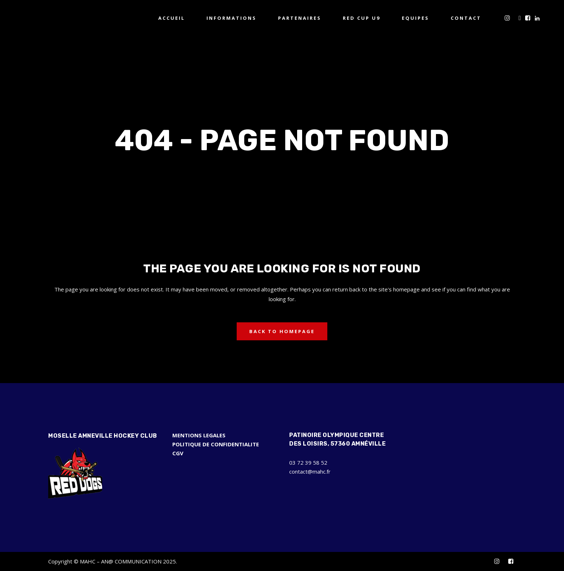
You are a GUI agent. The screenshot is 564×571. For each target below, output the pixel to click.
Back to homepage (282, 331)
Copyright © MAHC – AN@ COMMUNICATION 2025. (112, 561)
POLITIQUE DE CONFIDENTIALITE (215, 444)
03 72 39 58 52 (308, 462)
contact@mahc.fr (310, 471)
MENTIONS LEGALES (199, 435)
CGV (177, 453)
